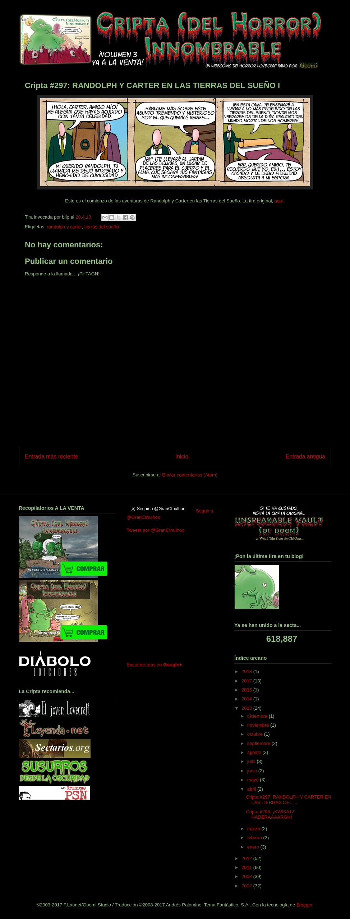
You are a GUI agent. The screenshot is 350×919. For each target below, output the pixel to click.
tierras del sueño (101, 226)
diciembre (258, 716)
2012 (247, 858)
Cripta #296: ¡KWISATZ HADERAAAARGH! (270, 814)
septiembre (259, 743)
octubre (255, 734)
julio (252, 761)
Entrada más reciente (51, 456)
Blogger (304, 904)
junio (252, 770)
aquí (279, 201)
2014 (247, 698)
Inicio (181, 456)
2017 (247, 680)
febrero (255, 837)
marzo (254, 828)
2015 (247, 689)
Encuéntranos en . (154, 664)
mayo (253, 779)
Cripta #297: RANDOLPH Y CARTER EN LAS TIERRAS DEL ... (288, 799)
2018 (247, 671)
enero (254, 847)
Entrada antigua (305, 456)
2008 (247, 876)
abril (252, 789)
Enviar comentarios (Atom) (189, 474)
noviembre (258, 725)
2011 (247, 867)
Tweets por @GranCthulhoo (155, 530)
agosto (255, 752)
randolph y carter (64, 226)
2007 (247, 885)
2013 (247, 708)
